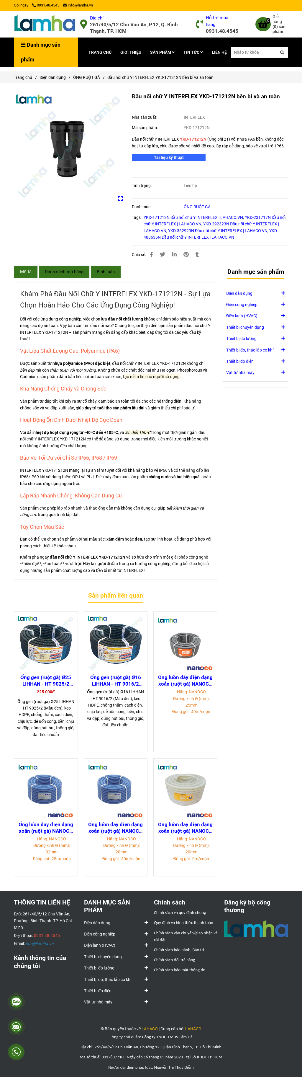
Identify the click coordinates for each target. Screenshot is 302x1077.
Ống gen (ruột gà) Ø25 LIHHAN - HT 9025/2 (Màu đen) (45, 680)
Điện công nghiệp (241, 304)
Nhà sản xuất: (145, 117)
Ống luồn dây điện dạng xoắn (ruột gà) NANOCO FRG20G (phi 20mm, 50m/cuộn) (115, 827)
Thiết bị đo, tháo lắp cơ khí (249, 350)
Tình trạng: (142, 185)
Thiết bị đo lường (241, 338)
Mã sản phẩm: (145, 127)
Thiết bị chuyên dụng (245, 327)
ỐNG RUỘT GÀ (197, 206)
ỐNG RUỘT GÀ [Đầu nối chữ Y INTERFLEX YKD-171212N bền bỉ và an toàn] (86, 77)
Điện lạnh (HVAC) (241, 315)
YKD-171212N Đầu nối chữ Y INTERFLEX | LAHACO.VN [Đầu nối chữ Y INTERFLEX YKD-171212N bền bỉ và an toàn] (193, 217)
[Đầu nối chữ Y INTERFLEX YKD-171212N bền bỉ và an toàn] (45, 24)
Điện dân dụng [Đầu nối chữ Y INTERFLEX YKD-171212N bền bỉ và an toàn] (53, 77)
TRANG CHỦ (99, 52)
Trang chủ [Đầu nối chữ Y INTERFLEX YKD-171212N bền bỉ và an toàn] (23, 77)
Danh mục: (142, 206)
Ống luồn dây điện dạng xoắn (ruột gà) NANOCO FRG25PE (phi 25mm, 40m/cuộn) (185, 680)
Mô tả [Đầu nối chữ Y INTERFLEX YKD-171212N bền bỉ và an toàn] (26, 271)
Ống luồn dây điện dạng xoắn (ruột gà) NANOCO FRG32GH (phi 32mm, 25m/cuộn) (46, 827)
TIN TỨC (193, 52)
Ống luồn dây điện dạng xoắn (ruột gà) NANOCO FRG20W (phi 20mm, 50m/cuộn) (185, 827)
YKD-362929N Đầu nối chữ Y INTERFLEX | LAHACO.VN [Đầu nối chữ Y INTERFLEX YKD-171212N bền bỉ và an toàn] (217, 230)
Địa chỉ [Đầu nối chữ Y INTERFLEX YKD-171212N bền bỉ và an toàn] (97, 18)
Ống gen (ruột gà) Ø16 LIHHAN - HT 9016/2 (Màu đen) (115, 680)
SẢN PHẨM (162, 52)
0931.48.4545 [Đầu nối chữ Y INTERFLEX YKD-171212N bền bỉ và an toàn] (45, 5)
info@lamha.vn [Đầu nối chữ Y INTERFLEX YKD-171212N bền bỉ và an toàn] (78, 5)
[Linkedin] (174, 254)
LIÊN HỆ (219, 52)
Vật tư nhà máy (240, 372)
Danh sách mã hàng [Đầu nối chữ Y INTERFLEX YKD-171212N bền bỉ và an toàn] (64, 271)
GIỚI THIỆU (130, 52)
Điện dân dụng (239, 293)
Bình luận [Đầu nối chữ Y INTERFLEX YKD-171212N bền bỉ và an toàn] (106, 271)
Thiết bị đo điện (240, 361)
